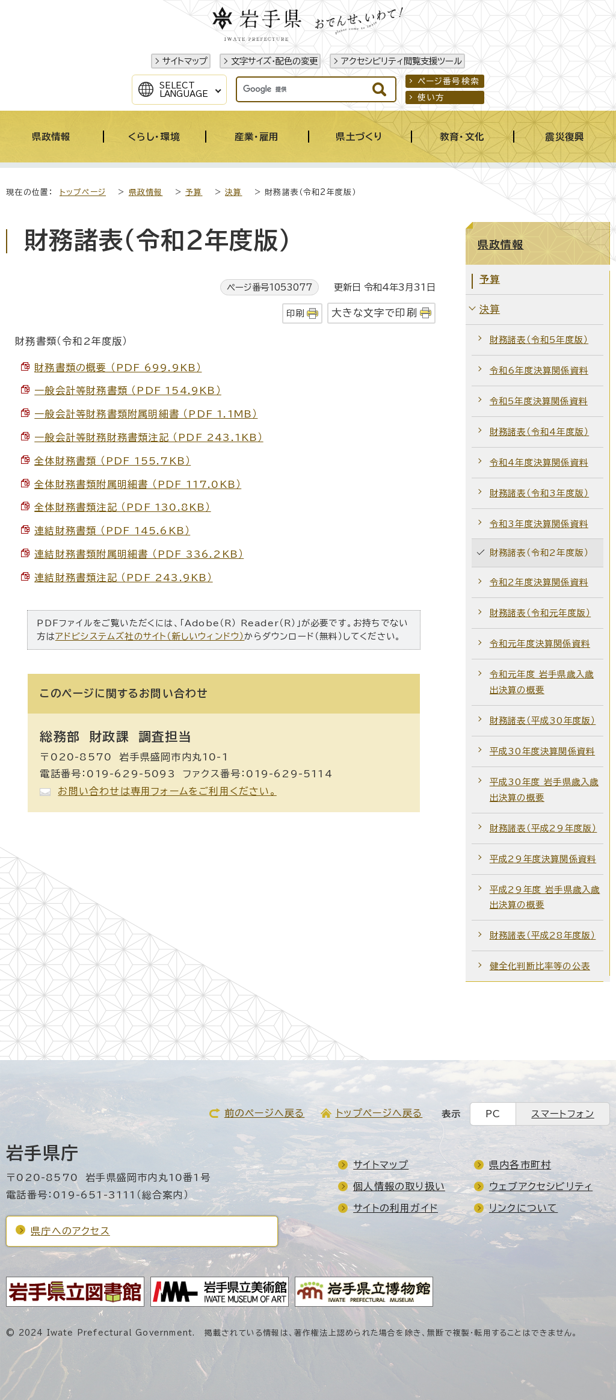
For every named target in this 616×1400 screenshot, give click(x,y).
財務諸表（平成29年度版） (543, 828)
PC (492, 1113)
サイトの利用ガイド (395, 1208)
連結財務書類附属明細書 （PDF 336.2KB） (139, 554)
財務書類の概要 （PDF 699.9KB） (118, 367)
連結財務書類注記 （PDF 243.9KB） (123, 577)
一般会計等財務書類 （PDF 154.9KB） (127, 390)
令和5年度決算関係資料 (539, 401)
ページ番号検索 (448, 81)
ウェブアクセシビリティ (541, 1186)
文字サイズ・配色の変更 (274, 61)
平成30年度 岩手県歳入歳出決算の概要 (544, 789)
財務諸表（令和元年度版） (540, 612)
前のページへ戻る (264, 1113)
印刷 (295, 313)
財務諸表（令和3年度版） (539, 493)
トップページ (83, 192)
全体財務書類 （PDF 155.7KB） (112, 461)
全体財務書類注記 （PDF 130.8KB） (122, 507)
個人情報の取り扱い (399, 1186)
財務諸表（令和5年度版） (539, 339)
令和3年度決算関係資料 (539, 523)
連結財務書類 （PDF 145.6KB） (112, 530)
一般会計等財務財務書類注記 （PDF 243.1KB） (148, 437)
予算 (193, 192)
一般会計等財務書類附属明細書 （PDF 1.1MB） (145, 414)
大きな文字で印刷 (374, 312)
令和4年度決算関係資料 (539, 462)
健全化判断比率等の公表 (540, 965)
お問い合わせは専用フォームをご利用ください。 (167, 791)
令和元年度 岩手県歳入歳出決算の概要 (542, 682)
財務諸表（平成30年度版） (543, 720)
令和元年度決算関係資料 (540, 643)
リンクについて (523, 1208)
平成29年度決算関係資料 (543, 858)
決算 (233, 192)
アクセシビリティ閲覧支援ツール (401, 61)
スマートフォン (562, 1113)
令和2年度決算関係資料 (539, 582)
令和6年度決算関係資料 (539, 370)
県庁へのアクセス (70, 1231)
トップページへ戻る (379, 1113)
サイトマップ (185, 61)
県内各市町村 (520, 1165)
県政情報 (146, 192)
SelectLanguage (183, 89)
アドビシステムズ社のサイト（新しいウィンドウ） (150, 636)
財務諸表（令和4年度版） (539, 431)
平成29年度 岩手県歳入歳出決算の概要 (545, 897)
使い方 (431, 97)
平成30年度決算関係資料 (542, 751)
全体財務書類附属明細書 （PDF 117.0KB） (137, 484)
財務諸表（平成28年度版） (543, 935)
